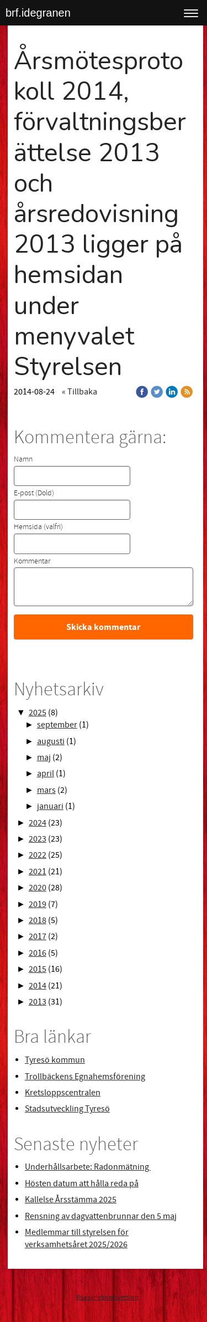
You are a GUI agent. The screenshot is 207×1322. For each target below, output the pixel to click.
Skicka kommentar (103, 627)
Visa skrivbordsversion (107, 1297)
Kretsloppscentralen (62, 1092)
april (45, 773)
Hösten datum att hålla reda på (82, 1183)
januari (50, 806)
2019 (37, 904)
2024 (37, 822)
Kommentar (32, 561)
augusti (51, 741)
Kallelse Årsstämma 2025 (70, 1199)
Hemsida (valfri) (38, 526)
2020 (37, 887)
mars (46, 790)
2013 (37, 1001)
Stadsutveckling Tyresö (67, 1108)
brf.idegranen (38, 13)
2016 (37, 953)
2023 (37, 838)
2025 (37, 712)
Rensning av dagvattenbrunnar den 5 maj (101, 1216)
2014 (37, 985)
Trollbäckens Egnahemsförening (85, 1076)
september (57, 724)
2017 (37, 936)
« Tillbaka (79, 391)
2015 (37, 969)
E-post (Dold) (34, 493)
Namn (23, 459)
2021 (37, 871)
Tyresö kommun (55, 1059)
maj (44, 757)
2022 (37, 854)
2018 (37, 920)
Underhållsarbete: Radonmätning (88, 1166)
